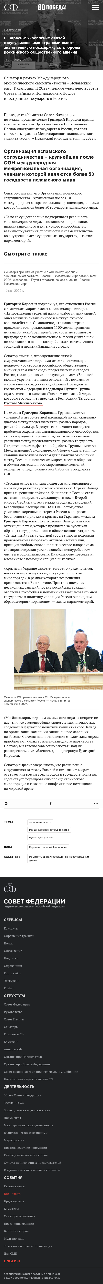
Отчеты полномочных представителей (32, 1163)
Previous (26, 650)
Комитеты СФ (14, 1034)
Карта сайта (12, 973)
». (23, 403)
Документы (12, 1118)
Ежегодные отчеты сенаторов (25, 1155)
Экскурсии (11, 981)
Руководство (13, 1012)
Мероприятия (14, 1140)
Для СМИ (10, 1253)
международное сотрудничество (49, 829)
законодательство (40, 822)
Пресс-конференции (19, 1224)
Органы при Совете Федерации (27, 1064)
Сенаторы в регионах (19, 1216)
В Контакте (6, 803)
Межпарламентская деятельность (28, 1125)
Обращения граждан (19, 936)
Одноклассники (51, 803)
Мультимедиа (14, 1238)
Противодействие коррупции (25, 1148)
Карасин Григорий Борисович (48, 847)
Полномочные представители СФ (28, 1079)
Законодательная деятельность (27, 1110)
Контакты (11, 928)
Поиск (8, 943)
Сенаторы (11, 1027)
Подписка (11, 958)
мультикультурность (41, 837)
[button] (95, 8)
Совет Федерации (17, 1004)
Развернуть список (96, 803)
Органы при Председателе (23, 1057)
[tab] (51, 803)
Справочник (13, 966)
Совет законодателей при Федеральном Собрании (41, 1072)
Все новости (12, 29)
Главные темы (14, 1186)
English (9, 988)
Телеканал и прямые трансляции (28, 1246)
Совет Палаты (14, 1019)
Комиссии (11, 1042)
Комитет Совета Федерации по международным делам (59, 858)
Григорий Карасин (65, 119)
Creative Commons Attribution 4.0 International (32, 1278)
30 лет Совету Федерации (22, 1095)
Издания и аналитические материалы (32, 1170)
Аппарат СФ (13, 1049)
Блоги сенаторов (16, 1231)
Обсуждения (13, 951)
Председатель (14, 1201)
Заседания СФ (14, 1103)
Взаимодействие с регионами (26, 1133)
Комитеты (11, 1209)
